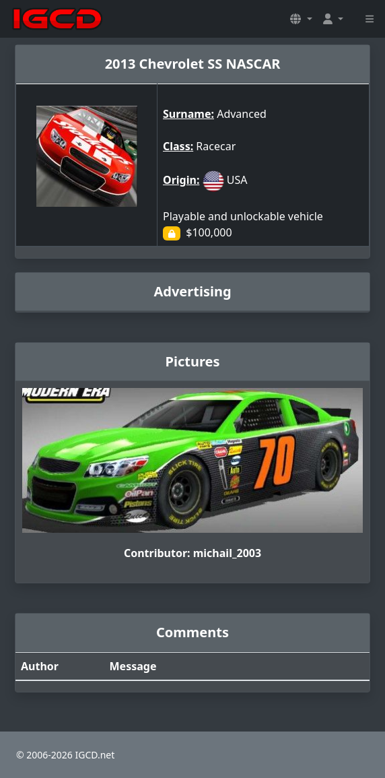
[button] (301, 18)
